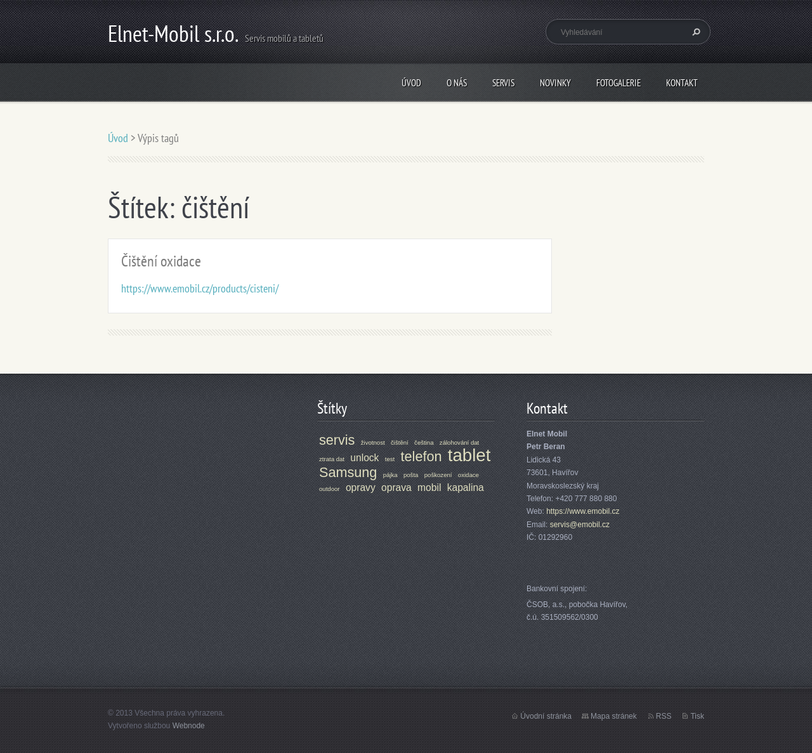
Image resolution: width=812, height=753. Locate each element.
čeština (423, 442)
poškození (438, 474)
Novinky (555, 83)
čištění (400, 442)
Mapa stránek (614, 716)
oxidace (468, 474)
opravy (361, 487)
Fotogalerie (618, 83)
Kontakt (682, 83)
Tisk (697, 716)
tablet (469, 455)
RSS (664, 716)
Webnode (189, 725)
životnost (373, 442)
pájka (390, 474)
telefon (421, 456)
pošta (410, 474)
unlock (364, 457)
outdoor (329, 488)
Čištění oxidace (161, 261)
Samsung (348, 472)
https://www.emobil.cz (582, 511)
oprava (396, 487)
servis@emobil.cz (580, 524)
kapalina (465, 487)
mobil (429, 487)
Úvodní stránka (546, 716)
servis (337, 440)
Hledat (694, 31)
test (390, 458)
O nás (457, 83)
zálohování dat (459, 442)
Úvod (411, 83)
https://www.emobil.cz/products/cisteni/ (199, 288)
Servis (503, 83)
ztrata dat (331, 458)
